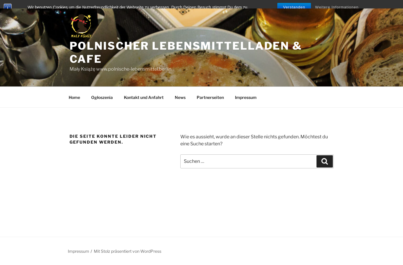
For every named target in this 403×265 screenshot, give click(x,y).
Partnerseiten (210, 97)
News (180, 97)
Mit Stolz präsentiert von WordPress (127, 251)
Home (74, 97)
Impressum (246, 97)
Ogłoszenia (102, 97)
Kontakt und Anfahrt (144, 97)
